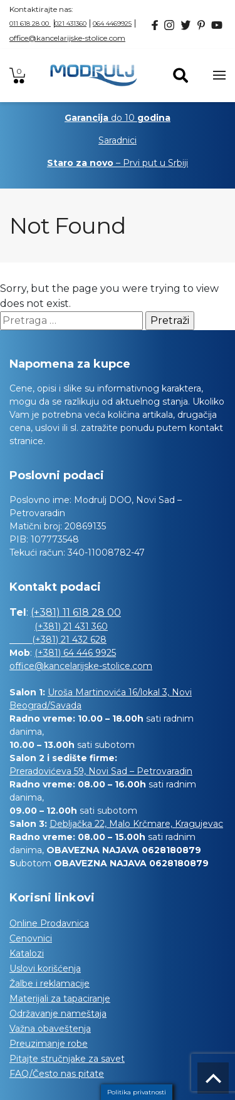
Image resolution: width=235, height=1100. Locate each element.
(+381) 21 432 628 (58, 639)
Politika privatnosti (136, 1092)
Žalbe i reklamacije (49, 983)
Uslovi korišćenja (45, 968)
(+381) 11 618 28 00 (76, 612)
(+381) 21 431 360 (71, 626)
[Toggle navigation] (219, 75)
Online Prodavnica (49, 923)
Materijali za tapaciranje (59, 998)
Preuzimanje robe (48, 1043)
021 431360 (70, 23)
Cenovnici (30, 938)
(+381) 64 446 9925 (75, 652)
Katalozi (26, 953)
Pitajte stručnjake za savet (67, 1058)
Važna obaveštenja (50, 1028)
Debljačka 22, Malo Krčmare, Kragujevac (136, 823)
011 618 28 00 (30, 23)
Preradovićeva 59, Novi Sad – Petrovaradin (100, 771)
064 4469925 (112, 23)
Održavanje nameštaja (58, 1013)
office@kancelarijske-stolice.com (67, 38)
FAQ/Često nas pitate (56, 1073)
